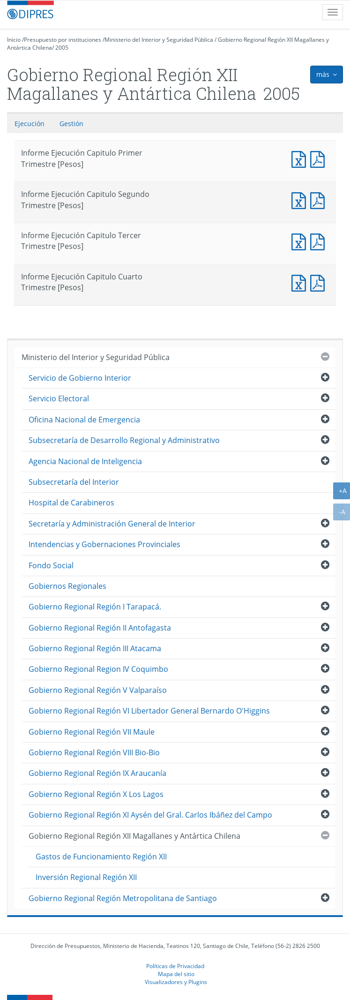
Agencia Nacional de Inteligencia (85, 461)
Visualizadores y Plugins (176, 981)
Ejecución (30, 123)
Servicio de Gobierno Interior (80, 378)
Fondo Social (51, 565)
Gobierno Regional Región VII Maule (92, 732)
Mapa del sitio (176, 973)
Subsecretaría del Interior (74, 482)
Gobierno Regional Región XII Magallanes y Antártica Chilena (134, 836)
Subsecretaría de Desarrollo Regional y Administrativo (124, 440)
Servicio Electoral (59, 398)
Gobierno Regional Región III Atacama (95, 648)
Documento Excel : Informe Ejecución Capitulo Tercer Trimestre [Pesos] (300, 240)
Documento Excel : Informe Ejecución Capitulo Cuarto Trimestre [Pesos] (300, 282)
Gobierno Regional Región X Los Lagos (96, 794)
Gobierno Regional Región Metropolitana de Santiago (123, 898)
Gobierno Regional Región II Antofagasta (100, 628)
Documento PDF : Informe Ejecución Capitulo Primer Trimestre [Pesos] (319, 158)
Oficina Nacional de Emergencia (84, 419)
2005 (61, 48)
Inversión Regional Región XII (86, 877)
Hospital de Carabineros (71, 502)
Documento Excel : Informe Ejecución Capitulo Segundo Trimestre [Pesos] (300, 199)
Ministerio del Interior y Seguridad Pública (158, 40)
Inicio (14, 40)
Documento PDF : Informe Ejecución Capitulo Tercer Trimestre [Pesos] (319, 240)
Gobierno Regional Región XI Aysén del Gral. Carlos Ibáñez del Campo (150, 815)
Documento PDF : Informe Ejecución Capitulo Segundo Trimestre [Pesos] (319, 199)
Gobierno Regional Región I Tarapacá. (95, 607)
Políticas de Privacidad (175, 966)
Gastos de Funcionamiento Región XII (101, 856)
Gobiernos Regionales (67, 586)
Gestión (71, 123)
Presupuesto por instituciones (62, 40)
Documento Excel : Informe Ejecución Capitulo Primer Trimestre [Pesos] (300, 158)
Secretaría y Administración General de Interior (112, 524)
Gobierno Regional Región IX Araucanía (97, 773)
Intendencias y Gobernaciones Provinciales (104, 544)
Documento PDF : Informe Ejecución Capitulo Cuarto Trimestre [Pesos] (319, 282)
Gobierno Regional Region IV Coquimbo (98, 669)
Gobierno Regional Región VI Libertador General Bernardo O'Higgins (149, 711)
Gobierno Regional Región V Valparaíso (98, 690)
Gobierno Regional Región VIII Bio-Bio (94, 752)
